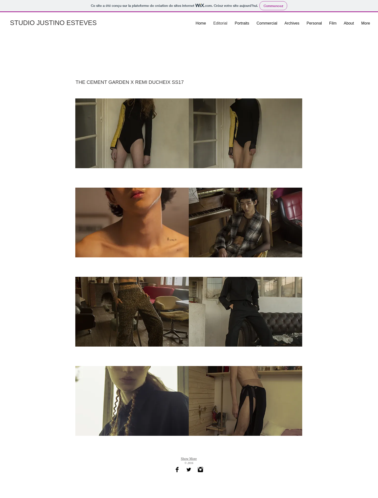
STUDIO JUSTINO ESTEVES (53, 22)
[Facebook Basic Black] (177, 469)
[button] (132, 143)
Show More (189, 459)
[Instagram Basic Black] (200, 469)
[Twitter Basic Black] (188, 469)
